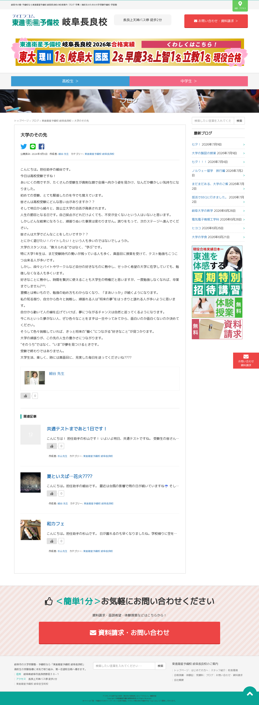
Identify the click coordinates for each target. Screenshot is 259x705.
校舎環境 (233, 670)
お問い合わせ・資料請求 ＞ (216, 21)
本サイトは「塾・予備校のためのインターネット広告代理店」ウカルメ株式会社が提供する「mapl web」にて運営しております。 (129, 701)
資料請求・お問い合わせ (129, 632)
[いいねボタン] (25, 396)
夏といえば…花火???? (69, 476)
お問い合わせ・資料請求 (229, 675)
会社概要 (179, 680)
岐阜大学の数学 (202, 211)
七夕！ (196, 144)
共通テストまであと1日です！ (77, 429)
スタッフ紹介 (218, 670)
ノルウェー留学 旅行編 (208, 171)
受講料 (199, 675)
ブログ (35, 120)
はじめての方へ (199, 670)
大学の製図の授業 (204, 153)
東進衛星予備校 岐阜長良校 (56, 120)
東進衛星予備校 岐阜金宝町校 (32, 684)
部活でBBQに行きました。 (210, 197)
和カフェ (56, 524)
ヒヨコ (196, 228)
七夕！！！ (199, 162)
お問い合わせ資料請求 (246, 360)
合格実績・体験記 (183, 675)
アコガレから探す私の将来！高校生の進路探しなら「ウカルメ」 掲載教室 (129, 696)
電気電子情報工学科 (205, 219)
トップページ (21, 120)
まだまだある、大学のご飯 (210, 184)
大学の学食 (199, 237)
